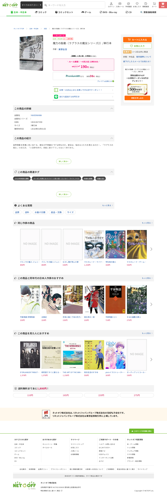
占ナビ (101, 461)
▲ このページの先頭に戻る (141, 431)
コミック (42, 12)
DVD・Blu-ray (110, 12)
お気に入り (137, 6)
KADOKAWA (36, 115)
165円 (66, 395)
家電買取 (130, 458)
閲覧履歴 (145, 6)
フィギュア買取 (132, 451)
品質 (17, 212)
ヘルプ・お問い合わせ (107, 444)
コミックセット (65, 12)
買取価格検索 (148, 12)
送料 (27, 212)
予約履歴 (128, 6)
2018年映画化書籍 (22, 178)
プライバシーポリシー (59, 469)
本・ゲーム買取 (132, 444)
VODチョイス (104, 454)
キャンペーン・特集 (50, 444)
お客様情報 (75, 454)
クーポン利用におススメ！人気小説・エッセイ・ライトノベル (56, 178)
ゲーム (88, 12)
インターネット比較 (106, 458)
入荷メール (120, 6)
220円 (101, 395)
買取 (163, 6)
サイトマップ (142, 469)
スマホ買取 (131, 454)
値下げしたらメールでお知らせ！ (137, 61)
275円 (137, 395)
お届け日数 (40, 212)
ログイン (111, 6)
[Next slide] (151, 249)
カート (154, 6)
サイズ (70, 212)
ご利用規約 (110, 469)
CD (130, 12)
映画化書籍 (88, 178)
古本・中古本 (20, 12)
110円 (30, 395)
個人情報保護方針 (76, 469)
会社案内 (23, 469)
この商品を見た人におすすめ (85, 333)
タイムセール (47, 447)
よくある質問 (65, 205)
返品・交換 (56, 212)
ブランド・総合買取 (134, 461)
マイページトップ (77, 444)
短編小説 (100, 178)
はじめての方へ (104, 447)
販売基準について (143, 56)
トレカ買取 (131, 447)
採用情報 (32, 469)
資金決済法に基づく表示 (126, 469)
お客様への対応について (94, 469)
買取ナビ (102, 451)
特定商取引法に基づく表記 (50, 490)
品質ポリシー (43, 469)
